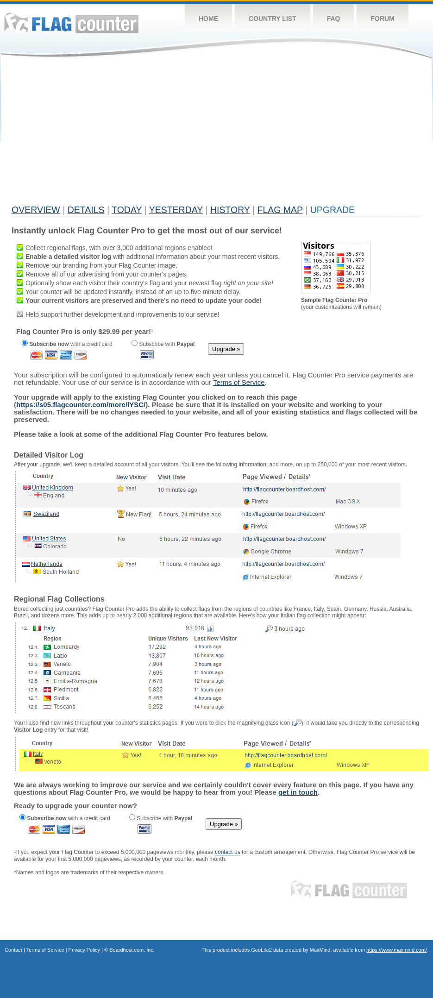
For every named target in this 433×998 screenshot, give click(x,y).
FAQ (333, 18)
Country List (272, 18)
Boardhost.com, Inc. (132, 950)
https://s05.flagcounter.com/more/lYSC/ (80, 404)
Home (208, 18)
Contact (13, 950)
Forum (382, 18)
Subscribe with (163, 344)
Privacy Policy (84, 950)
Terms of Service (45, 950)
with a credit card (67, 344)
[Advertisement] (161, 135)
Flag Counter (71, 23)
